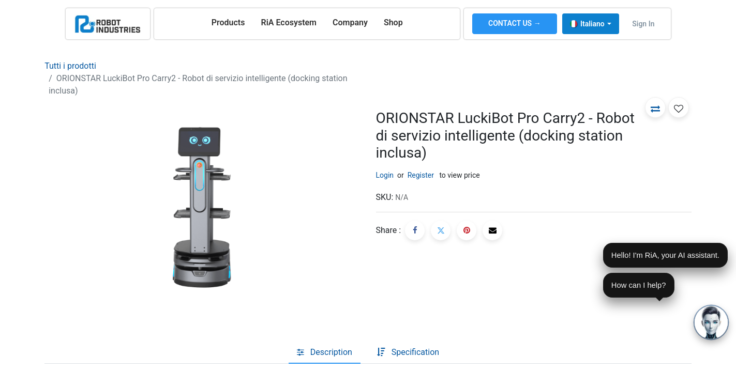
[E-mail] (492, 230)
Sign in (643, 24)
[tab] (324, 352)
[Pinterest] (466, 230)
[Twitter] (440, 230)
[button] (655, 107)
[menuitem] (228, 22)
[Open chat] (711, 322)
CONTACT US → (514, 23)
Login (385, 175)
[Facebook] (415, 230)
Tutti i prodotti (70, 66)
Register (421, 175)
